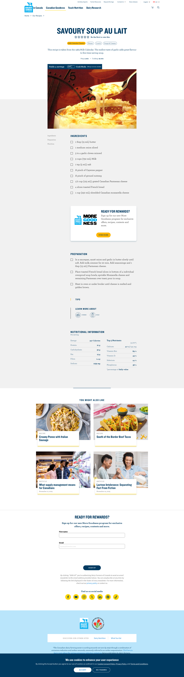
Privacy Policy (121, 664)
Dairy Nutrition (100, 638)
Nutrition (51, 144)
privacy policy (92, 583)
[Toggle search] (158, 8)
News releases (133, 2)
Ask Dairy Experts (83, 2)
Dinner (90, 43)
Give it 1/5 (75, 37)
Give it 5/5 (88, 37)
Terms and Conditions (139, 664)
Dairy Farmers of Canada (29, 7)
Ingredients (52, 136)
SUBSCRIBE (103, 235)
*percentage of (117, 369)
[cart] (152, 8)
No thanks (101, 670)
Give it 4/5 (84, 37)
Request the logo (109, 2)
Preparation (52, 140)
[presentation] (92, 557)
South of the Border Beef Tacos (114, 437)
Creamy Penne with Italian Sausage (53, 438)
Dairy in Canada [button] (46, 7)
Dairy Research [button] (114, 7)
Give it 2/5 (78, 37)
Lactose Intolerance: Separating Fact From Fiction (114, 486)
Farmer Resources (95, 2)
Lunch (98, 43)
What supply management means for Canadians (57, 486)
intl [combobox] (156, 2)
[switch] (84, 66)
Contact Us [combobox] (120, 2)
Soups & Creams (110, 43)
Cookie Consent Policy (106, 664)
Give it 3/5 (81, 37)
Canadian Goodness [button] (69, 7)
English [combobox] (146, 2)
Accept (82, 670)
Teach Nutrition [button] (92, 7)
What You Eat (116, 638)
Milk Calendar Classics (76, 43)
